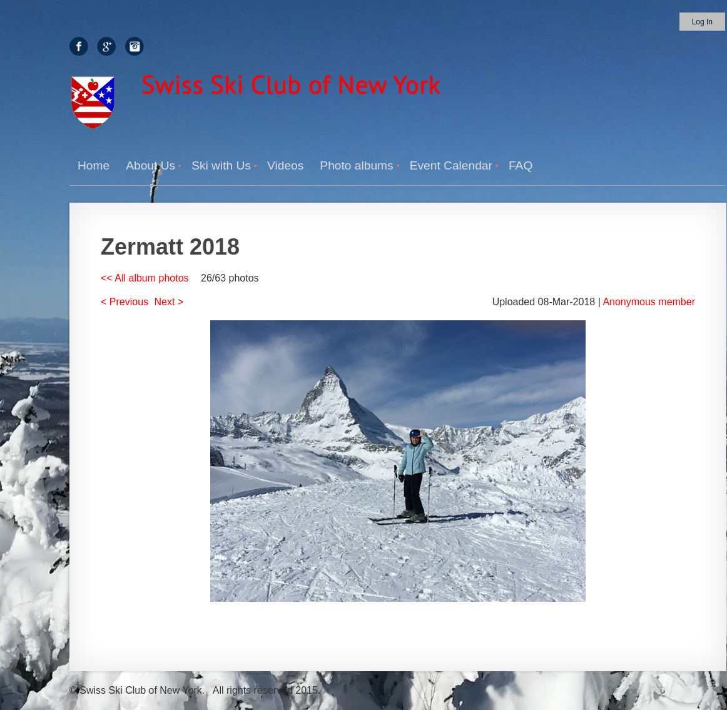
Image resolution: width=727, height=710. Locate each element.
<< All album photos (145, 278)
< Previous (124, 302)
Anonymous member (648, 302)
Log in (702, 22)
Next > (169, 302)
